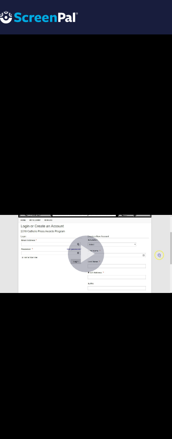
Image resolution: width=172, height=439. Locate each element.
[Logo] (39, 16)
